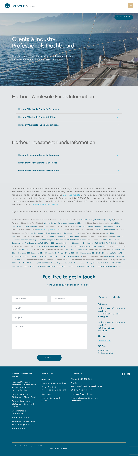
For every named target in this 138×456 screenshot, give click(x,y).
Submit (49, 356)
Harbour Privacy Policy (82, 392)
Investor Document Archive (50, 397)
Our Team (46, 392)
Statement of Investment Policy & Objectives (24, 421)
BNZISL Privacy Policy (81, 388)
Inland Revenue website (45, 203)
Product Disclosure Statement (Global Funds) (24, 394)
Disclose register (72, 193)
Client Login (124, 17)
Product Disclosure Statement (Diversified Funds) (23, 402)
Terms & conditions (58, 447)
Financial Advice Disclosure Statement (84, 397)
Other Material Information (19, 410)
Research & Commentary (53, 381)
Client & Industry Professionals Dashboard (53, 386)
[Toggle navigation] (130, 5)
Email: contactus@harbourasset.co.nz (86, 382)
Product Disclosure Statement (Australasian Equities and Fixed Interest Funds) (24, 384)
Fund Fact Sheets (20, 416)
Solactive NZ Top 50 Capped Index (49, 228)
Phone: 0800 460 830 (81, 377)
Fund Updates (19, 427)
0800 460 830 (104, 339)
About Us (45, 377)
